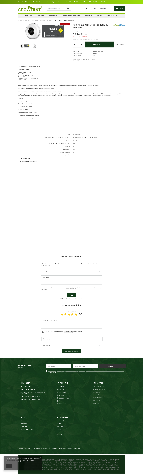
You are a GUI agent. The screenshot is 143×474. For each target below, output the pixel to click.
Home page (27, 20)
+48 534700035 (37, 2)
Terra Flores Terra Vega (70, 469)
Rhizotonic (104, 469)
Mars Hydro (57, 459)
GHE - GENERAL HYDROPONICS (82, 461)
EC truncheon (48, 466)
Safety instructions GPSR (29, 161)
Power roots (110, 462)
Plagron (56, 461)
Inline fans (49, 20)
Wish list (61, 395)
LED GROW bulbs (67, 459)
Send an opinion (71, 351)
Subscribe (112, 366)
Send (71, 295)
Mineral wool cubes (112, 464)
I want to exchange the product (33, 399)
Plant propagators (100, 464)
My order (25, 383)
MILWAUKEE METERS (102, 459)
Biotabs (106, 461)
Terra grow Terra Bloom (58, 464)
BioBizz (111, 461)
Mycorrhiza (49, 459)
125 (94, 40)
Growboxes (53, 16)
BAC (116, 461)
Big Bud (110, 469)
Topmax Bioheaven (94, 467)
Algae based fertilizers (108, 466)
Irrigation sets (43, 467)
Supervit (73, 462)
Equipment (40, 16)
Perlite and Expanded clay (89, 462)
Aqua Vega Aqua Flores (81, 466)
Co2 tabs (55, 466)
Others (99, 16)
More (94, 137)
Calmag (116, 469)
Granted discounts (64, 401)
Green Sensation (95, 469)
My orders (62, 389)
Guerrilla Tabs (58, 462)
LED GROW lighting (88, 459)
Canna (102, 461)
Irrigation (88, 16)
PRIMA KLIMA (98, 36)
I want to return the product (32, 396)
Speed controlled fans (81, 464)
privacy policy (70, 288)
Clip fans (91, 464)
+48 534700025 (26, 2)
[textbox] (59, 8)
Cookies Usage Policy (13, 460)
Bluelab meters (114, 459)
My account (62, 383)
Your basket (62, 392)
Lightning (28, 16)
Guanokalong (66, 461)
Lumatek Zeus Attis (56, 469)
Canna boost (45, 469)
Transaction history (64, 398)
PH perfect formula (83, 469)
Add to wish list (120, 55)
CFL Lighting (77, 459)
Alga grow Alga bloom (43, 464)
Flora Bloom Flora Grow (66, 466)
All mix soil (60, 467)
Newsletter (62, 403)
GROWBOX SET (112, 16)
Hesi (60, 461)
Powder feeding (48, 461)
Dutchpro (96, 461)
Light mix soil (68, 467)
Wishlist (103, 8)
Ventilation (42, 20)
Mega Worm (102, 462)
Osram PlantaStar (94, 466)
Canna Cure (104, 467)
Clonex (78, 462)
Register (61, 386)
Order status (27, 386)
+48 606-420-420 (24, 448)
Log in (94, 8)
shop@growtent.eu (54, 2)
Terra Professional (113, 467)
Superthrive (66, 462)
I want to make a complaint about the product (35, 393)
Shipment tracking (29, 389)
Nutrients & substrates (71, 16)
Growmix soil (53, 467)
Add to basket (99, 56)
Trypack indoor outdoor (80, 467)
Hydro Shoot (70, 464)
